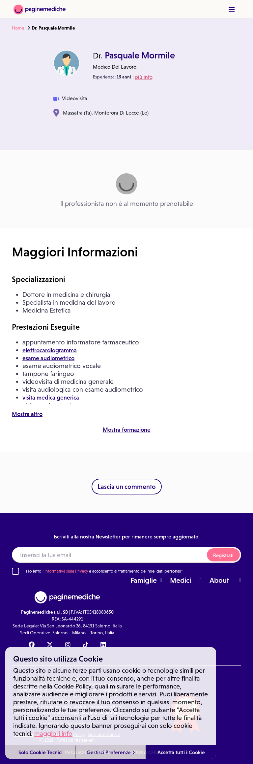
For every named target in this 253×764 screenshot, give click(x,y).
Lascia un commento (127, 486)
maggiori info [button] (53, 733)
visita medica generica (50, 397)
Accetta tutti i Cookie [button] (181, 752)
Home (18, 28)
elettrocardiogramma (49, 350)
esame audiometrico (48, 358)
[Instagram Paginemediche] (67, 645)
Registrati (223, 555)
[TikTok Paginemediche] (85, 645)
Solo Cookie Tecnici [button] (40, 752)
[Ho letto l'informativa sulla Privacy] (15, 571)
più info (144, 77)
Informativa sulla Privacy (66, 571)
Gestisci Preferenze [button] (111, 752)
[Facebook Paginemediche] (32, 645)
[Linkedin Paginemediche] (103, 645)
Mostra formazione (127, 429)
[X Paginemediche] (50, 645)
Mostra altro (27, 414)
